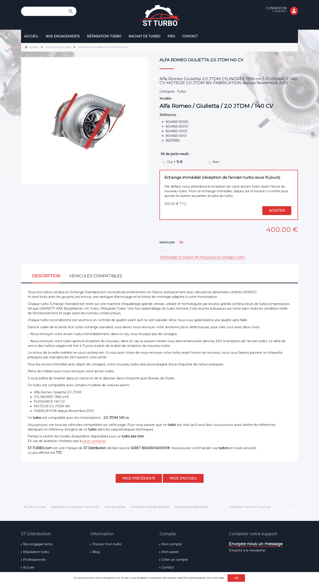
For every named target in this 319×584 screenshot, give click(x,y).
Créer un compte (174, 560)
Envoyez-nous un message (256, 543)
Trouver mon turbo (107, 544)
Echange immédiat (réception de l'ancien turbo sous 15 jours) (222, 177)
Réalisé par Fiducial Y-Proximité (250, 506)
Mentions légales (115, 506)
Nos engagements (38, 544)
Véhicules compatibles (95, 276)
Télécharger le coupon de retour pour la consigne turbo (202, 257)
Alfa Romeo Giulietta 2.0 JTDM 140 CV (201, 60)
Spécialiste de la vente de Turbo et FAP (75, 506)
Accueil (28, 567)
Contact (167, 567)
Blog (96, 552)
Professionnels (34, 560)
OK (236, 578)
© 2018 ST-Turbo (35, 506)
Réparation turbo (36, 552)
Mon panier (170, 552)
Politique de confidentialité (191, 506)
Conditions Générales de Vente (150, 506)
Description (46, 276)
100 (175, 204)
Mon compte (171, 544)
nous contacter (94, 441)
